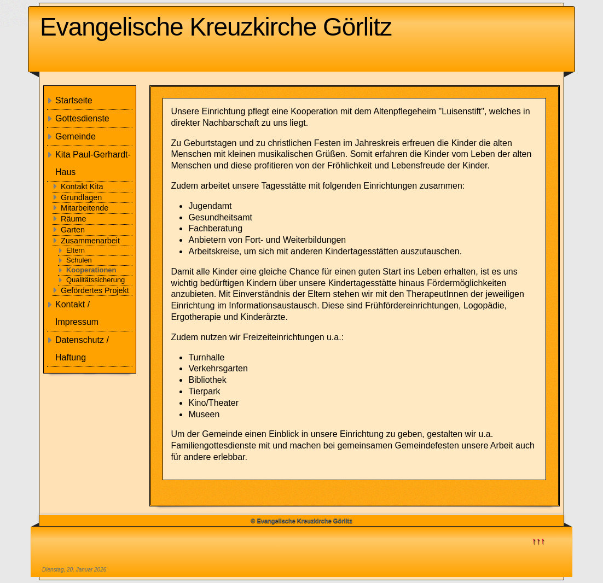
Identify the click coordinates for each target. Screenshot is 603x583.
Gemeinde (75, 136)
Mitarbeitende (84, 207)
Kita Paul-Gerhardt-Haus (93, 163)
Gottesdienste (82, 118)
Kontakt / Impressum (76, 313)
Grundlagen (81, 197)
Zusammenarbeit (90, 240)
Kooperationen (91, 270)
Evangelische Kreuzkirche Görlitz (216, 27)
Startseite (73, 100)
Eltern (75, 250)
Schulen (79, 260)
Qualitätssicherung (95, 280)
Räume (73, 218)
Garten (73, 229)
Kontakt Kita (82, 186)
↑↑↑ (538, 540)
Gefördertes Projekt (95, 290)
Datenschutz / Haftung (82, 348)
